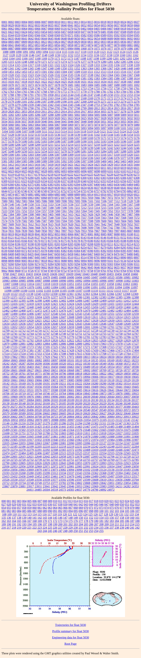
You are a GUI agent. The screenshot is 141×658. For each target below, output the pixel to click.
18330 (86, 363)
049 (117, 504)
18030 (111, 357)
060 (34, 507)
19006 (94, 376)
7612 (31, 224)
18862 (14, 376)
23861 (135, 483)
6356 (123, 181)
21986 (119, 439)
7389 (18, 214)
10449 (102, 274)
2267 (77, 101)
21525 (38, 430)
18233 (135, 360)
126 (95, 514)
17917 (38, 357)
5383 (11, 161)
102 (111, 511)
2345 (70, 105)
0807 (18, 41)
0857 (64, 45)
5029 (110, 118)
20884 (111, 416)
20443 (135, 406)
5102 (130, 128)
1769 (51, 91)
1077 (110, 48)
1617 (18, 81)
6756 (90, 191)
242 (137, 527)
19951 (6, 396)
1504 (64, 71)
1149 (51, 55)
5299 (4, 154)
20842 (94, 416)
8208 (90, 244)
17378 (22, 350)
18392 (22, 367)
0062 (11, 28)
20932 (14, 420)
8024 (18, 234)
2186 (37, 101)
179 (91, 521)
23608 (94, 479)
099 (96, 511)
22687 (86, 456)
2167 (77, 98)
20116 (86, 400)
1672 (24, 85)
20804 (70, 416)
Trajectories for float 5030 (70, 624)
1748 (51, 88)
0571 (70, 35)
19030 (127, 376)
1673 (31, 85)
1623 (51, 81)
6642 (130, 187)
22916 (119, 463)
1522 (24, 75)
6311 (17, 181)
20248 (127, 403)
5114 (64, 131)
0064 (24, 28)
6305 (117, 177)
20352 (86, 406)
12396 (30, 300)
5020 (57, 118)
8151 (117, 237)
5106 (18, 131)
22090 (70, 443)
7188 (51, 207)
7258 (51, 211)
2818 (137, 108)
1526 (51, 75)
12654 (30, 327)
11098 (8, 290)
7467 (123, 214)
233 (91, 527)
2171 (103, 98)
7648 (117, 224)
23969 (94, 486)
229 (70, 527)
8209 (97, 244)
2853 (24, 111)
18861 (6, 376)
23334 (62, 473)
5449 (31, 168)
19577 (46, 390)
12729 (102, 330)
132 (126, 514)
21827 (119, 433)
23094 (70, 469)
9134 (123, 260)
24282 (127, 486)
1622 (44, 81)
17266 (70, 347)
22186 (22, 446)
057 (19, 507)
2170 (97, 98)
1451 (11, 71)
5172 (110, 138)
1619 (31, 81)
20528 (62, 410)
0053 (90, 25)
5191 (90, 141)
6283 (51, 177)
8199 (37, 244)
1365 (97, 68)
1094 (45, 51)
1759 (123, 88)
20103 (54, 400)
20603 (54, 413)
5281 (84, 151)
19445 (135, 386)
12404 (70, 300)
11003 (135, 280)
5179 (18, 141)
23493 (102, 476)
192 (19, 524)
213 (127, 524)
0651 (84, 38)
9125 (117, 260)
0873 (84, 45)
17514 (6, 353)
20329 (54, 406)
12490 (14, 313)
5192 (97, 141)
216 (3, 527)
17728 (119, 353)
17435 (86, 350)
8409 (18, 254)
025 (132, 501)
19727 (30, 393)
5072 (84, 124)
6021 (137, 168)
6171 (24, 174)
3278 (123, 111)
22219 (70, 446)
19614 (86, 390)
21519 (30, 430)
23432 (14, 476)
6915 (97, 194)
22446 (119, 449)
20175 (54, 403)
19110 (102, 380)
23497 (111, 476)
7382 (4, 214)
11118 (133, 290)
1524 (37, 75)
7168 (137, 204)
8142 (77, 237)
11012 (22, 284)
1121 (103, 51)
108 (4, 514)
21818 (102, 433)
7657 (137, 224)
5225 (137, 144)
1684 (90, 85)
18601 (14, 370)
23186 (135, 469)
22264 (135, 446)
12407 (86, 300)
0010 (57, 22)
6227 (103, 174)
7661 (11, 227)
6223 (77, 174)
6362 (24, 184)
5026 (90, 118)
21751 (22, 433)
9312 (4, 267)
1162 (135, 55)
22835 (54, 463)
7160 (97, 204)
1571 (18, 78)
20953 (22, 420)
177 (81, 521)
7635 (90, 224)
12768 (6, 337)
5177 (4, 141)
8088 (117, 234)
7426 (90, 214)
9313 (11, 267)
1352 (77, 68)
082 (9, 511)
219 (19, 527)
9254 (130, 260)
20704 (46, 416)
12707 (127, 327)
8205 (70, 244)
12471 (30, 310)
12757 (111, 333)
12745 (38, 333)
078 (127, 507)
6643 (137, 187)
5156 (4, 138)
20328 (46, 406)
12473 (46, 310)
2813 (103, 108)
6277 (11, 177)
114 (34, 514)
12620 (30, 320)
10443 (86, 274)
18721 (111, 370)
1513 (103, 71)
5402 (117, 161)
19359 (46, 386)
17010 (94, 343)
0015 (90, 22)
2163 (51, 98)
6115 (136, 171)
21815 (94, 433)
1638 (123, 81)
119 (59, 514)
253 (91, 531)
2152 (123, 95)
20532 (70, 410)
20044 (111, 396)
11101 (31, 290)
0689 (110, 38)
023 (122, 501)
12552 (119, 313)
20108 (62, 400)
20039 (86, 396)
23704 (135, 479)
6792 (103, 191)
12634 (6, 323)
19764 (62, 393)
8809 (103, 257)
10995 (95, 280)
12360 (62, 294)
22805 (22, 463)
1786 (137, 91)
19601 (70, 390)
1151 (64, 55)
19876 (119, 393)
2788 (18, 108)
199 (55, 524)
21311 (102, 423)
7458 (117, 214)
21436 (54, 426)
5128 (11, 134)
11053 (78, 284)
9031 (57, 260)
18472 (78, 367)
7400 (37, 214)
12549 (94, 313)
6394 (77, 184)
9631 (57, 267)
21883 (102, 436)
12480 (94, 310)
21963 (78, 439)
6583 (37, 187)
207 (96, 524)
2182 (31, 101)
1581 (84, 78)
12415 (6, 304)
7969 (103, 231)
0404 (90, 28)
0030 (18, 25)
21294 (78, 423)
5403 (123, 161)
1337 (123, 65)
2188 (51, 101)
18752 (6, 373)
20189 (70, 403)
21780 (46, 433)
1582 (90, 78)
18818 (78, 373)
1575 (44, 78)
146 (60, 517)
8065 (64, 234)
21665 (102, 430)
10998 (119, 280)
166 (24, 521)
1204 (136, 58)
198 (50, 524)
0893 (31, 48)
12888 (70, 343)
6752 (64, 191)
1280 (103, 61)
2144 (70, 95)
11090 (86, 287)
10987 (38, 280)
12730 (111, 330)
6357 (130, 181)
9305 (123, 264)
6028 (44, 171)
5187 (64, 141)
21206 (14, 423)
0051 (77, 25)
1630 (77, 81)
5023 (70, 118)
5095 (97, 128)
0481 (103, 32)
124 (85, 514)
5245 (130, 148)
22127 (102, 443)
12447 (22, 307)
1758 (117, 88)
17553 (38, 353)
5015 (24, 118)
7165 (117, 204)
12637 (30, 323)
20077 (22, 400)
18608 (22, 370)
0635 (11, 38)
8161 (130, 237)
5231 (37, 148)
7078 (130, 197)
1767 (37, 91)
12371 (14, 297)
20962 (30, 420)
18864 (22, 376)
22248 (111, 446)
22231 (78, 446)
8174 (57, 240)
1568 (137, 75)
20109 (70, 400)
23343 (78, 473)
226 (55, 527)
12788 (6, 340)
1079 (123, 48)
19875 (111, 393)
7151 (37, 204)
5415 (31, 164)
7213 (90, 207)
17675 (94, 353)
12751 (78, 333)
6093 (64, 171)
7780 (117, 227)
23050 (135, 466)
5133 (37, 134)
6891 (84, 194)
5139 (77, 134)
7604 (123, 221)
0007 (44, 22)
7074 (117, 197)
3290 (64, 114)
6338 (70, 181)
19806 (70, 393)
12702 (119, 327)
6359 (4, 184)
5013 (11, 118)
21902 (6, 439)
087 (34, 511)
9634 (70, 267)
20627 (102, 413)
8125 (24, 237)
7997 (117, 231)
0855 (51, 45)
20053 (119, 396)
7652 (130, 224)
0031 (24, 25)
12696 (94, 327)
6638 (103, 187)
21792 (54, 433)
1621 (37, 81)
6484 (130, 184)
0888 (18, 48)
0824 (57, 41)
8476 (117, 254)
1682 (77, 85)
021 (111, 501)
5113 (57, 131)
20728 (62, 416)
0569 (57, 35)
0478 (90, 32)
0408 (117, 28)
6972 (57, 197)
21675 (127, 430)
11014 (30, 284)
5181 (31, 141)
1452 (18, 71)
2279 (18, 105)
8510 (70, 257)
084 (19, 511)
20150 (30, 403)
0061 (4, 28)
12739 (6, 333)
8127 (37, 237)
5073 (90, 124)
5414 (24, 164)
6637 (97, 187)
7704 (103, 227)
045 (96, 504)
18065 (14, 360)
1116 (71, 51)
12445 (6, 307)
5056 (130, 121)
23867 (6, 486)
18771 (38, 373)
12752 (86, 333)
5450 (37, 168)
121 (70, 514)
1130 (25, 55)
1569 (4, 78)
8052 (51, 234)
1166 (25, 58)
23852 (119, 483)
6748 (37, 191)
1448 (130, 68)
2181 (24, 101)
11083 (46, 287)
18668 (70, 370)
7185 (31, 207)
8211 (110, 244)
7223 (4, 211)
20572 (127, 410)
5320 (130, 154)
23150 (119, 469)
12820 (54, 340)
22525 (78, 453)
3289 (57, 114)
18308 (54, 363)
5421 (70, 164)
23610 (102, 479)
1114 (58, 51)
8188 (123, 240)
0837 (130, 41)
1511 (90, 71)
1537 (84, 75)
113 (29, 514)
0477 (84, 32)
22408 (86, 449)
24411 (30, 489)
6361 (18, 184)
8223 (24, 247)
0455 (51, 32)
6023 (11, 171)
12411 (118, 300)
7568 (123, 217)
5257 (57, 151)
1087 (137, 48)
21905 (14, 439)
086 (29, 511)
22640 (38, 456)
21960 (70, 439)
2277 (4, 105)
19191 (46, 383)
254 (96, 531)
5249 (18, 151)
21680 (135, 430)
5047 (77, 121)
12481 (102, 310)
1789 (18, 95)
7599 (97, 221)
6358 (137, 181)
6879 (24, 194)
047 (106, 504)
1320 (44, 65)
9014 (31, 260)
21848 (38, 436)
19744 (38, 393)
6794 (117, 191)
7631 (84, 224)
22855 (78, 463)
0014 (84, 22)
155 (106, 517)
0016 (97, 22)
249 (70, 531)
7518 (11, 217)
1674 (37, 85)
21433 (46, 426)
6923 (11, 197)
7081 (11, 201)
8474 (110, 254)
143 (45, 517)
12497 (38, 313)
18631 (38, 370)
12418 (30, 304)
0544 (11, 35)
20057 (127, 396)
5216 (84, 144)
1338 (130, 65)
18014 (94, 357)
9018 (44, 260)
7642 (103, 224)
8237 (44, 247)
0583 (90, 35)
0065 (31, 28)
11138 (29, 294)
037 (55, 504)
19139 (135, 380)
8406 (4, 254)
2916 (77, 111)
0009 (51, 22)
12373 (30, 297)
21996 (127, 439)
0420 (137, 28)
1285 (123, 61)
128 (106, 514)
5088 (51, 128)
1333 (97, 65)
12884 (46, 343)
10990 (62, 280)
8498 (51, 257)
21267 (38, 423)
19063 (22, 380)
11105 (63, 290)
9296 (84, 264)
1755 (97, 88)
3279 (130, 111)
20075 (14, 400)
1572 (24, 78)
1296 (130, 61)
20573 (135, 410)
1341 (11, 68)
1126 (135, 51)
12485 (135, 310)
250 (75, 531)
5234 (57, 148)
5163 (51, 138)
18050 (127, 357)
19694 (135, 390)
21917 (30, 439)
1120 (96, 51)
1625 (64, 81)
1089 (12, 51)
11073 (14, 287)
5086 (37, 128)
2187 (44, 101)
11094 (118, 287)
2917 (84, 111)
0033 (37, 25)
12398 (38, 300)
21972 (86, 439)
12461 (135, 307)
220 (24, 527)
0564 (24, 35)
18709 (102, 370)
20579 (6, 413)
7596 (77, 221)
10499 (102, 277)
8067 (77, 234)
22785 (135, 459)
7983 (110, 231)
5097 (103, 128)
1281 (110, 61)
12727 (86, 330)
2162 (44, 98)
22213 (54, 446)
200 (60, 524)
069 (81, 507)
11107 (78, 290)
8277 (97, 247)
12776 (54, 337)
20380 (127, 406)
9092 (77, 260)
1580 (77, 78)
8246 (57, 247)
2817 (130, 108)
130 (116, 514)
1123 (116, 51)
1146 (31, 55)
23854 (127, 483)
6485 (137, 184)
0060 (137, 25)
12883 (38, 343)
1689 (123, 85)
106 (132, 511)
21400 (22, 426)
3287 (44, 114)
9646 (97, 267)
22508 (54, 453)
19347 (30, 386)
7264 (84, 211)
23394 (119, 473)
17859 (6, 357)
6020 (130, 168)
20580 (14, 413)
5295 (130, 151)
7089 (57, 201)
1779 (90, 91)
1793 (37, 95)
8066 (71, 234)
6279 (24, 177)
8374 (31, 250)
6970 (51, 197)
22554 (102, 453)
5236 (70, 148)
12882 (30, 343)
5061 (18, 124)
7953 (84, 231)
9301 (97, 264)
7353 (117, 211)
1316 (24, 65)
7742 (110, 227)
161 (137, 517)
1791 (31, 95)
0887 (11, 48)
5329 (51, 158)
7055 (84, 197)
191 (14, 524)
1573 (31, 78)
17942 (54, 357)
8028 (24, 234)
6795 (123, 191)
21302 (94, 423)
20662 (14, 416)
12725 (78, 330)
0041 (70, 25)
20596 (38, 413)
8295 (123, 247)
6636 (90, 187)
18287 (22, 363)
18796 (62, 373)
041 (75, 504)
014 (75, 501)
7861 (57, 231)
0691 (123, 38)
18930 (62, 376)
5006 (103, 114)
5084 (24, 128)
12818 (38, 340)
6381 (37, 184)
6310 (11, 181)
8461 (77, 254)
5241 (103, 148)
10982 (135, 277)
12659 (70, 327)
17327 (119, 347)
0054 (97, 25)
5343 (97, 158)
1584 (103, 78)
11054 (86, 284)
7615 (51, 224)
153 (96, 517)
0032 (31, 25)
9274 (37, 264)
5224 (130, 144)
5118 (83, 131)
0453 (37, 32)
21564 (70, 430)
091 (55, 511)
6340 (84, 181)
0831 (90, 41)
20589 (22, 413)
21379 (6, 426)
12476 (62, 310)
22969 (38, 466)
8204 (64, 244)
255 (101, 531)
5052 (110, 121)
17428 (70, 350)
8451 (64, 254)
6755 (84, 191)
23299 (46, 473)
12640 (54, 323)
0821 (37, 41)
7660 (4, 227)
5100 (117, 128)
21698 (6, 433)
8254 (84, 247)
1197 (90, 58)
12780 (78, 337)
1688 (117, 85)
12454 (78, 307)
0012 (70, 22)
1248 (24, 61)
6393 (70, 184)
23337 (70, 473)
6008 (90, 168)
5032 (130, 118)
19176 (30, 383)
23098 (78, 469)
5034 (4, 121)
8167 (31, 240)
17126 (127, 343)
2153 (130, 95)
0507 (117, 32)
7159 (90, 204)
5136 (57, 134)
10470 (30, 277)
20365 (111, 406)
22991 (86, 466)
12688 (78, 327)
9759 (97, 270)
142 (39, 517)
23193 (6, 473)
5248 (11, 151)
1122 (109, 51)
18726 (119, 370)
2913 (57, 111)
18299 (38, 363)
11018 (46, 284)
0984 (70, 48)
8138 (64, 237)
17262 (62, 347)
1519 (4, 75)
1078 (117, 48)
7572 (137, 217)
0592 (117, 35)
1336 (117, 65)
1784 (123, 91)
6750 (51, 191)
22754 (78, 459)
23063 (22, 469)
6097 (90, 171)
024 (127, 501)
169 (39, 521)
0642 (31, 38)
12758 (119, 333)
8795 (97, 257)
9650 (103, 267)
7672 (51, 227)
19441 (119, 386)
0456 (57, 32)
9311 (136, 264)
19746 (46, 393)
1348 (51, 68)
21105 (103, 420)
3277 (117, 111)
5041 (51, 121)
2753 (97, 105)
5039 (37, 121)
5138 (70, 134)
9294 (77, 264)
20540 (86, 410)
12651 (6, 327)
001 (9, 501)
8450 (57, 254)
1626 (70, 81)
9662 (4, 270)
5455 (64, 168)
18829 (119, 373)
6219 (57, 174)
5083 (18, 128)
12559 (135, 313)
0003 (18, 22)
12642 (70, 323)
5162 (44, 138)
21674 (119, 430)
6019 (123, 168)
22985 (78, 466)
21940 (54, 439)
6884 (51, 194)
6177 (31, 174)
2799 (84, 108)
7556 (77, 217)
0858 (70, 45)
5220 (103, 144)
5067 (57, 124)
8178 (77, 240)
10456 (118, 274)
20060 (6, 400)
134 (137, 514)
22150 (111, 443)
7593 (57, 221)
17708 (102, 353)
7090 (64, 201)
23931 (38, 486)
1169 (44, 58)
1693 (4, 88)
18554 (111, 367)
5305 (44, 154)
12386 (127, 297)
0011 (64, 22)
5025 (84, 118)
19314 (127, 383)
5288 (123, 151)
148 (70, 517)
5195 (117, 141)
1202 (122, 58)
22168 (135, 443)
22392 (78, 449)
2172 (110, 98)
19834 (78, 393)
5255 (51, 151)
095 (75, 511)
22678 (78, 456)
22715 (119, 456)
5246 (137, 148)
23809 (94, 483)
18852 (135, 373)
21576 (78, 430)
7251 (18, 211)
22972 (54, 466)
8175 (64, 240)
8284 (117, 247)
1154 (83, 55)
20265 (135, 403)
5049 (90, 121)
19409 (94, 386)
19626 (102, 390)
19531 (30, 390)
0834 (110, 41)
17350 (14, 350)
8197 (24, 244)
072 (96, 507)
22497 (46, 453)
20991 (62, 420)
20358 (102, 406)
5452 (51, 168)
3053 (90, 111)
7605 (130, 221)
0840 (4, 45)
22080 (54, 443)
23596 (70, 479)
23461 (54, 476)
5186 (57, 141)
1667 (130, 81)
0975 (64, 48)
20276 (22, 406)
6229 (117, 174)
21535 (54, 430)
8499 (57, 257)
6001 (70, 168)
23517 (135, 476)
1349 (57, 68)
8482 (4, 257)
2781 (110, 105)
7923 (70, 231)
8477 (123, 254)
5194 (110, 141)
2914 (64, 111)
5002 (77, 114)
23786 (70, 483)
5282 (90, 151)
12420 (46, 304)
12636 (22, 323)
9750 (57, 270)
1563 (103, 75)
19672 (127, 390)
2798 (77, 108)
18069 (22, 360)
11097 (134, 287)
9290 (57, 264)
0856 (57, 45)
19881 (127, 393)
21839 (14, 436)
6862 (130, 191)
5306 (51, 154)
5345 (103, 158)
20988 (54, 420)
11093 (110, 287)
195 (34, 524)
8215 (137, 244)
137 (14, 517)
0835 (117, 41)
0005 (31, 22)
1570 (11, 78)
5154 (130, 134)
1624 (57, 81)
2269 (90, 101)
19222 (78, 383)
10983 (6, 280)
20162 (38, 403)
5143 (103, 134)
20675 (22, 416)
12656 (46, 327)
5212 (57, 144)
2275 (130, 101)
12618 (14, 320)
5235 (64, 148)
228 (65, 527)
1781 (103, 91)
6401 (103, 184)
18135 (94, 360)
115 (39, 514)
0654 (97, 38)
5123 (116, 131)
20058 (135, 396)
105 (127, 511)
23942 (54, 486)
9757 (84, 270)
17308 (102, 347)
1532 (57, 75)
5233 (51, 148)
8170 (37, 240)
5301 (18, 154)
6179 (37, 174)
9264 (18, 264)
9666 (11, 270)
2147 (90, 95)
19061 (14, 380)
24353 (135, 486)
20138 (6, 403)
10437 (61, 274)
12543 (78, 313)
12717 (46, 330)
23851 (111, 483)
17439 (94, 350)
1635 (110, 81)
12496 (30, 313)
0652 (90, 38)
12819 (46, 340)
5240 (97, 148)
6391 (57, 184)
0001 (4, 22)
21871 (70, 436)
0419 (130, 28)
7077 (123, 197)
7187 (44, 207)
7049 (77, 197)
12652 (14, 327)
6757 (97, 191)
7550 (57, 217)
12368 (126, 294)
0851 (24, 45)
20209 (78, 403)
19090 (78, 380)
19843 (86, 393)
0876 (103, 45)
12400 (46, 300)
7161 (103, 204)
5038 (31, 121)
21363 (127, 423)
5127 (4, 134)
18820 (86, 373)
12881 (22, 343)
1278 (90, 61)
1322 (57, 65)
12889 (78, 343)
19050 (6, 380)
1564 (110, 75)
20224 (94, 403)
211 (117, 524)
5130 (18, 134)
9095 (90, 260)
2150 (110, 95)
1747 (44, 88)
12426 (78, 304)
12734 (127, 330)
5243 (117, 148)
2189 (57, 101)
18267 (14, 363)
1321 (51, 65)
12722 (54, 330)
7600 (103, 221)
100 (101, 511)
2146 (84, 95)
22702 (102, 456)
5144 (110, 134)
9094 (84, 260)
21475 (94, 426)
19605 (78, 390)
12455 (86, 307)
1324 (70, 65)
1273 (57, 61)
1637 (117, 81)
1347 (44, 68)
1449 (137, 68)
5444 (137, 164)
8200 (44, 244)
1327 (84, 65)
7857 (51, 231)
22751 (70, 459)
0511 (4, 35)
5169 (90, 138)
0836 (123, 41)
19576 (38, 390)
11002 (127, 280)
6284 (57, 177)
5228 (18, 148)
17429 (78, 350)
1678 (57, 85)
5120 (96, 131)
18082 (38, 360)
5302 (24, 154)
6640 (117, 187)
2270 (97, 101)
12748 (54, 333)
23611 (110, 479)
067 (70, 507)
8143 (84, 237)
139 (24, 517)
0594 (130, 35)
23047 (119, 466)
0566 (37, 35)
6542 (31, 187)
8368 (11, 250)
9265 (24, 264)
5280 (77, 151)
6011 (103, 168)
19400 (78, 386)
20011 (78, 396)
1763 (11, 91)
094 (70, 511)
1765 (24, 91)
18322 (78, 363)
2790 (31, 108)
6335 (51, 181)
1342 (18, 68)
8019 (11, 234)
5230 (31, 148)
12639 (46, 323)
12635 (14, 323)
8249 (64, 247)
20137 (135, 400)
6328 (31, 181)
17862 (14, 357)
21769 (38, 433)
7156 (70, 204)
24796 (94, 489)
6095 (77, 171)
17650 (86, 353)
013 (70, 501)
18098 (62, 360)
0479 (97, 32)
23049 (127, 466)
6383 (51, 184)
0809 (24, 41)
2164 (57, 98)
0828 (70, 41)
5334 (84, 158)
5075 (103, 124)
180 (96, 521)
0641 (24, 38)
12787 (135, 337)
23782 (62, 483)
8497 (44, 257)
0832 (97, 41)
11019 (54, 284)
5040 (44, 121)
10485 (54, 277)
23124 (102, 469)
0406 (103, 28)
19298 (111, 383)
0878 (117, 45)
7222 (137, 207)
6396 (84, 184)
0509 (130, 32)
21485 (111, 426)
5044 (57, 121)
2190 (64, 101)
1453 (24, 71)
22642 (46, 456)
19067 (46, 380)
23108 (94, 469)
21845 (30, 436)
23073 (54, 469)
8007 (130, 231)
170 (45, 521)
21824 (111, 433)
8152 (123, 237)
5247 (4, 151)
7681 (64, 227)
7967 (97, 231)
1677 (51, 85)
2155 (4, 98)
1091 (25, 51)
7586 (37, 221)
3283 (18, 114)
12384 (111, 297)
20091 (38, 400)
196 (39, 524)
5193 (103, 141)
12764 (127, 333)
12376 (46, 297)
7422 (77, 214)
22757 (94, 459)
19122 (118, 380)
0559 (18, 35)
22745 (62, 459)
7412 (64, 214)
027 (3, 504)
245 (50, 531)
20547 (94, 410)
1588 (130, 78)
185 (122, 521)
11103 (47, 290)
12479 (86, 310)
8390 (90, 250)
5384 (18, 161)
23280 (30, 473)
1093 (38, 51)
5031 (123, 118)
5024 (77, 118)
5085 (31, 128)
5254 (44, 151)
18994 (86, 376)
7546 (37, 217)
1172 (63, 58)
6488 (11, 187)
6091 (51, 171)
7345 (97, 211)
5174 (123, 138)
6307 (130, 177)
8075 (84, 234)
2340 (37, 105)
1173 (70, 58)
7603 (117, 221)
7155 (64, 204)
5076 (110, 124)
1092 (32, 51)
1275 (70, 61)
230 (75, 527)
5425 (97, 164)
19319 (135, 383)
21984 (111, 439)
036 (50, 504)
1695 (18, 88)
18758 (14, 373)
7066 (97, 197)
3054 (97, 111)
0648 (64, 38)
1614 (137, 78)
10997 (111, 280)
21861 (54, 436)
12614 (119, 317)
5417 (44, 164)
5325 (24, 158)
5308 (64, 154)
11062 (118, 284)
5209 (37, 144)
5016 (31, 118)
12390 (6, 300)
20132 (102, 400)
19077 (62, 380)
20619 (78, 413)
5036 (18, 121)
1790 (24, 95)
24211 (118, 486)
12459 (119, 307)
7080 (5, 201)
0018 (103, 22)
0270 (70, 28)
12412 (127, 300)
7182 (11, 207)
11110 (94, 290)
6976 (70, 197)
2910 (37, 111)
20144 (14, 403)
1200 (109, 58)
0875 (97, 45)
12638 (38, 323)
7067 (103, 197)
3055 (103, 111)
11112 (109, 290)
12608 (70, 317)
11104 (55, 290)
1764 (18, 91)
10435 (45, 274)
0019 (110, 22)
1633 (97, 81)
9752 (64, 270)
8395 (123, 250)
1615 (4, 81)
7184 (24, 207)
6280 (31, 177)
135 (3, 517)
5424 (90, 164)
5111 (44, 131)
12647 (111, 323)
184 (117, 521)
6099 (104, 171)
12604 (38, 317)
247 (60, 531)
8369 (18, 250)
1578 (64, 78)
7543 (31, 217)
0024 (123, 22)
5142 (97, 134)
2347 (84, 105)
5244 (123, 148)
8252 (70, 247)
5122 (110, 131)
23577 (54, 479)
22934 (135, 463)
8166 (24, 240)
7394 (24, 214)
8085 (104, 234)
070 (86, 507)
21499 (6, 430)
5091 (70, 128)
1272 (51, 61)
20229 (102, 403)
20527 (54, 410)
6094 (71, 171)
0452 (31, 32)
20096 (46, 400)
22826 (38, 463)
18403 (30, 367)
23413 (135, 473)
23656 (119, 479)
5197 (130, 141)
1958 (51, 95)
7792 (130, 227)
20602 (46, 413)
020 (106, 501)
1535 (70, 75)
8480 (130, 254)
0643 (37, 38)
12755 (102, 333)
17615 (78, 353)
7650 (123, 224)
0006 (37, 22)
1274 (64, 61)
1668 (137, 81)
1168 (38, 58)
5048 (84, 121)
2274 (123, 101)
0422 (11, 32)
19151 (14, 383)
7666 (31, 227)
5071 (77, 124)
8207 (84, 244)
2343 (57, 105)
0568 (51, 35)
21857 (46, 436)
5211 (50, 144)
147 (65, 517)
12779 (70, 337)
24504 (46, 489)
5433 (117, 164)
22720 (127, 456)
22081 (62, 443)
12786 (127, 337)
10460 (134, 274)
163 (9, 521)
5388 (37, 161)
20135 (118, 400)
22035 (6, 443)
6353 (103, 181)
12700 (102, 327)
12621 (38, 320)
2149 (103, 95)
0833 (103, 41)
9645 (90, 267)
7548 (51, 217)
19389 (70, 386)
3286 (37, 114)
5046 (70, 121)
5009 (123, 114)
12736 (135, 330)
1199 (103, 58)
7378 (130, 211)
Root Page (70, 643)
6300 (84, 177)
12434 (127, 304)
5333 (77, 158)
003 (19, 501)
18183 (118, 360)
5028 (103, 118)
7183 (18, 207)
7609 (11, 224)
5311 (83, 154)
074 (106, 507)
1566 (123, 75)
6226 (97, 174)
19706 (6, 393)
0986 (77, 48)
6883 (44, 194)
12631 (119, 320)
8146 (103, 237)
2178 (4, 101)
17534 (22, 353)
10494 (78, 277)
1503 (57, 71)
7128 (130, 201)
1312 (137, 61)
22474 (6, 453)
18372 (127, 363)
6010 (97, 168)
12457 (102, 307)
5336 (90, 158)
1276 (77, 61)
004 (24, 501)
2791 (37, 108)
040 (70, 504)
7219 (117, 207)
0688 (103, 38)
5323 (11, 158)
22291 (38, 449)
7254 (37, 211)
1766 (31, 91)
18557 (119, 367)
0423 (18, 32)
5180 (24, 141)
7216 (110, 207)
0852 (31, 45)
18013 (86, 357)
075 (111, 507)
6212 (44, 174)
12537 (46, 313)
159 (127, 517)
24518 (54, 489)
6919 (123, 194)
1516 (123, 71)
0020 (117, 22)
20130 (94, 400)
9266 (31, 264)
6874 (11, 194)
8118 (4, 237)
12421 (54, 304)
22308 (54, 449)
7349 (103, 211)
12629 (102, 320)
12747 (46, 333)
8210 (103, 244)
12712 (22, 330)
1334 (103, 65)
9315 (18, 267)
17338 (135, 347)
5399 (97, 161)
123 (80, 514)
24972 (111, 489)
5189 (77, 141)
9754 (70, 270)
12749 (62, 333)
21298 (86, 423)
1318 (37, 65)
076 (117, 507)
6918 (117, 194)
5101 (123, 128)
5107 (25, 131)
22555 (111, 453)
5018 (44, 118)
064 (55, 507)
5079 (130, 124)
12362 (78, 294)
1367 (110, 68)
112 (24, 514)
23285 (38, 473)
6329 (37, 181)
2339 (31, 105)
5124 (123, 131)
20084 (30, 400)
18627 (30, 370)
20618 (70, 413)
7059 (90, 197)
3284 (24, 114)
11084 (54, 287)
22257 (127, 446)
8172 (44, 240)
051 (127, 504)
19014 (102, 376)
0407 (110, 28)
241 (132, 527)
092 (60, 511)
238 (117, 527)
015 (81, 501)
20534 (78, 410)
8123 (18, 237)
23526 (6, 479)
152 (91, 517)
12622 (46, 320)
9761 (103, 270)
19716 (14, 393)
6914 (90, 194)
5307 (57, 154)
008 (45, 501)
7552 (64, 217)
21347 (118, 423)
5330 (57, 158)
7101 (90, 201)
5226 (4, 148)
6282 (44, 177)
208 (101, 524)
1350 (64, 68)
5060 (11, 124)
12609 (78, 317)
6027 (38, 171)
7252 (24, 211)
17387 (38, 350)
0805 (11, 41)
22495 (30, 453)
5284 (103, 151)
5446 (11, 168)
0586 (97, 35)
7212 (84, 207)
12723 (62, 330)
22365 (62, 449)
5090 (64, 128)
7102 (97, 201)
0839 (137, 41)
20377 (119, 406)
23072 (46, 469)
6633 (77, 187)
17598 (62, 353)
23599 (86, 479)
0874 (90, 45)
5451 (44, 168)
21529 (46, 430)
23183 (127, 469)
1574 (37, 78)
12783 (102, 337)
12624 (62, 320)
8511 (77, 257)
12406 (78, 300)
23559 (46, 479)
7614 (44, 224)
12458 (111, 307)
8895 (130, 257)
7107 (110, 201)
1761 (137, 88)
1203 (129, 58)
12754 (94, 333)
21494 (135, 426)
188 (137, 521)
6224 (83, 174)
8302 (130, 247)
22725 (14, 459)
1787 (4, 95)
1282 (117, 61)
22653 (54, 456)
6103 (123, 171)
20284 (30, 406)
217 (9, 527)
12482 (111, 310)
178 (86, 521)
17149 (6, 347)
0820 (31, 41)
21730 (14, 433)
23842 (102, 483)
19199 (54, 383)
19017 (111, 376)
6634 (84, 187)
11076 (30, 287)
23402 (127, 473)
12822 (70, 340)
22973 (62, 466)
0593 (123, 35)
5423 (84, 164)
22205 (38, 446)
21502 (22, 430)
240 (127, 527)
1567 (130, 75)
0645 (51, 38)
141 (34, 517)
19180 (38, 383)
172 (55, 521)
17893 (22, 357)
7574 (4, 221)
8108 (130, 234)
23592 (62, 479)
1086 (130, 48)
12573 (6, 317)
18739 (135, 370)
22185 (14, 446)
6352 (97, 181)
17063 (102, 343)
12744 (30, 333)
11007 (6, 284)
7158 (84, 204)
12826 (102, 340)
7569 (130, 217)
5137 (64, 134)
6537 (24, 187)
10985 (22, 280)
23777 (54, 483)
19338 (14, 386)
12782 (94, 337)
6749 (44, 191)
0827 (64, 41)
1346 (37, 68)
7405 (51, 214)
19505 (14, 390)
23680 (127, 479)
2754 (103, 105)
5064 (37, 124)
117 (50, 514)
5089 (57, 128)
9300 (90, 264)
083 (14, 511)
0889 (24, 48)
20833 (86, 416)
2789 (24, 108)
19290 (102, 383)
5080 (137, 124)
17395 (46, 350)
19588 (54, 390)
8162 (137, 237)
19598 (62, 390)
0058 (123, 25)
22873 (94, 463)
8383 (70, 250)
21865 (62, 436)
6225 (90, 174)
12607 (62, 317)
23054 (6, 469)
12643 (78, 323)
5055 (123, 121)
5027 (97, 118)
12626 (78, 320)
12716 (38, 330)
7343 (90, 211)
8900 (18, 260)
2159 (31, 98)
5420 (64, 164)
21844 (22, 436)
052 (132, 504)
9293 (70, 264)
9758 (90, 270)
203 (75, 524)
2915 (70, 111)
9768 (6, 274)
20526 (46, 410)
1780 (97, 91)
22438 (102, 449)
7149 (24, 204)
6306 (123, 177)
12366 (110, 294)
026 (137, 501)
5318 (117, 154)
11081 (38, 287)
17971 (62, 357)
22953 (14, 466)
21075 (95, 420)
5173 (117, 138)
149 (75, 517)
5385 (24, 161)
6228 (110, 174)
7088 (51, 201)
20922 (135, 416)
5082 (11, 128)
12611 (94, 317)
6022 (5, 171)
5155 (137, 134)
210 (111, 524)
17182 (38, 347)
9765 (130, 270)
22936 (6, 466)
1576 (51, 78)
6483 (123, 184)
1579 (70, 78)
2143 (64, 95)
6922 (4, 197)
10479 (46, 277)
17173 (30, 347)
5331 (64, 158)
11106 (71, 290)
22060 (30, 443)
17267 (78, 347)
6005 (84, 168)
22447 (127, 449)
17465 (102, 350)
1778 (84, 91)
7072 (110, 197)
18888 (38, 376)
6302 (97, 177)
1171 (57, 58)
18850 (127, 373)
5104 (5, 131)
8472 (103, 254)
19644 (119, 390)
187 (132, 521)
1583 (97, 78)
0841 (11, 45)
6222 (70, 174)
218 (14, 527)
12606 (54, 317)
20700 (38, 416)
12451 (54, 307)
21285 (54, 423)
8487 (31, 257)
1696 (24, 88)
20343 (78, 406)
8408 (11, 254)
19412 (102, 386)
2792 (44, 108)
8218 (18, 247)
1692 (137, 85)
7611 (24, 224)
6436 (117, 184)
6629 (51, 187)
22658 (62, 456)
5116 (77, 131)
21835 (135, 433)
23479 (70, 476)
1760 (130, 88)
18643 (46, 370)
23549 (30, 479)
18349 (102, 363)
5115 (70, 131)
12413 (135, 300)
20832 (78, 416)
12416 (14, 304)
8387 (84, 250)
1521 (18, 75)
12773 (30, 337)
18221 (127, 360)
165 (19, 521)
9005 (24, 260)
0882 (137, 45)
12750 (70, 333)
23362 (94, 473)
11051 (70, 284)
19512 (22, 390)
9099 (103, 260)
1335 (110, 65)
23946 (70, 486)
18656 (62, 370)
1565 (117, 75)
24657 (78, 489)
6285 (64, 177)
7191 (70, 207)
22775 (127, 459)
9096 (97, 260)
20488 (14, 410)
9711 (24, 270)
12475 (54, 310)
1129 (18, 55)
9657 (123, 267)
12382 (94, 297)
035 (45, 504)
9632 (64, 267)
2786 (4, 108)
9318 (24, 267)
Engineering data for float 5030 (70, 637)
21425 (38, 426)
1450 (4, 71)
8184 (110, 240)
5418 (51, 164)
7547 (44, 217)
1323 (64, 65)
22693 (94, 456)
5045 (64, 121)
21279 (46, 423)
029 (14, 504)
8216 (4, 247)
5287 (117, 151)
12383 (102, 297)
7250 (11, 211)
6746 (24, 191)
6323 (24, 181)
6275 (136, 174)
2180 (18, 101)
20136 (127, 400)
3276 (110, 111)
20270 (6, 406)
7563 (103, 217)
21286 (62, 423)
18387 (14, 367)
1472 (31, 71)
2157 (18, 98)
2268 (84, 101)
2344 (64, 105)
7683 (70, 227)
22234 (86, 446)
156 (111, 517)
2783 (123, 105)
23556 (38, 479)
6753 (70, 191)
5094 (90, 128)
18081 (30, 360)
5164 (57, 138)
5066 (51, 124)
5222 (117, 144)
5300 (11, 154)
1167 (31, 58)
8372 (24, 250)
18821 (94, 373)
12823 (78, 340)
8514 (84, 257)
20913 (127, 416)
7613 (37, 224)
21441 (62, 426)
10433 (29, 274)
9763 (117, 270)
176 (75, 521)
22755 (86, 459)
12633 (135, 320)
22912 (111, 463)
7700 (97, 227)
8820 (110, 257)
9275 (44, 264)
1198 (96, 58)
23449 (30, 476)
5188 (70, 141)
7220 (123, 207)
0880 (123, 45)
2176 (137, 98)
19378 (62, 386)
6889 (77, 194)
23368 (102, 473)
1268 (31, 61)
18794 (54, 373)
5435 (130, 164)
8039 (31, 234)
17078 (119, 343)
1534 (64, 75)
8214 (130, 244)
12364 (94, 294)
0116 (64, 28)
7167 (130, 204)
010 (55, 501)
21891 (127, 436)
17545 (30, 353)
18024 (102, 357)
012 (65, 501)
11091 (94, 287)
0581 (77, 35)
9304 (117, 264)
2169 (90, 98)
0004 (24, 22)
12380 (78, 297)
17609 (70, 353)
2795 (57, 108)
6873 (4, 194)
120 (65, 514)
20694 (30, 416)
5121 (103, 131)
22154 (119, 443)
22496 (38, 453)
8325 (137, 247)
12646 (102, 323)
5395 (70, 161)
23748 (30, 483)
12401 (54, 300)
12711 (13, 330)
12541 (62, 313)
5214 (70, 144)
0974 (57, 48)
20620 (86, 413)
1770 (57, 91)
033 (34, 504)
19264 (86, 383)
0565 (31, 35)
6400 (97, 184)
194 (29, 524)
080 (137, 507)
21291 (70, 423)
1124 (122, 51)
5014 (18, 118)
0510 (137, 32)
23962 (86, 486)
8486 (24, 257)
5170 (97, 138)
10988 (46, 280)
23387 (111, 473)
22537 (86, 453)
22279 (30, 449)
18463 (70, 367)
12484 (127, 310)
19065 (30, 380)
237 (111, 527)
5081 (4, 128)
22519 (70, 453)
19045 (135, 376)
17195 (46, 347)
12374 (38, 297)
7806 (137, 227)
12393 (14, 300)
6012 (110, 168)
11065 (134, 284)
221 (29, 527)
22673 (70, 456)
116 (44, 514)
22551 (94, 453)
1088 (5, 51)
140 (29, 517)
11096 (126, 287)
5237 (77, 148)
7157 (77, 204)
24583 (70, 489)
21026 (79, 420)
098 (91, 511)
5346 (110, 158)
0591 (110, 35)
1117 (77, 51)
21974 (94, 439)
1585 (110, 78)
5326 (31, 158)
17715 (111, 353)
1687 (110, 85)
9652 (110, 267)
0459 (77, 32)
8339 (4, 250)
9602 (44, 267)
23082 (62, 469)
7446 (110, 214)
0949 (44, 48)
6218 (50, 174)
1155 (90, 55)
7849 (37, 231)
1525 (44, 75)
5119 (90, 131)
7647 (110, 224)
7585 (31, 221)
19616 (94, 390)
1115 (64, 51)
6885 (57, 194)
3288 (51, 114)
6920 (130, 194)
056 (14, 507)
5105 (12, 131)
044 (91, 504)
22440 (111, 449)
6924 (18, 197)
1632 (90, 81)
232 (86, 527)
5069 (70, 124)
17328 (127, 347)
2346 (77, 105)
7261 (64, 211)
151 (86, 517)
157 (117, 517)
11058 (110, 284)
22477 (14, 453)
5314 (90, 154)
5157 (11, 138)
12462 (6, 310)
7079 (137, 197)
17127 (135, 343)
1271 (44, 61)
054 (3, 507)
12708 (135, 327)
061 (39, 507)
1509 (77, 71)
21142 (134, 420)
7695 (77, 227)
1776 (70, 91)
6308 (137, 177)
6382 (44, 184)
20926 (6, 420)
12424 (70, 304)
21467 (86, 426)
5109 (38, 131)
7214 (97, 207)
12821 (62, 340)
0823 (51, 41)
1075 (97, 48)
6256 (130, 174)
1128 (12, 55)
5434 (123, 164)
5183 (44, 141)
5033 (137, 118)
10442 (78, 274)
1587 (123, 78)
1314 (11, 65)
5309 (70, 154)
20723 (54, 416)
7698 (84, 227)
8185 (117, 240)
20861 (102, 416)
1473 (37, 71)
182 (106, 521)
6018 (117, 168)
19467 (6, 390)
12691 (86, 327)
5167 (77, 138)
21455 (70, 426)
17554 (46, 353)
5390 (51, 161)
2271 (103, 101)
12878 (135, 340)
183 (111, 521)
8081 (90, 234)
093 (65, 511)
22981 (70, 466)
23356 (86, 473)
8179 (84, 240)
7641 (97, 224)
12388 (135, 297)
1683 (84, 85)
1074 (90, 48)
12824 (86, 340)
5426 (103, 164)
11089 (78, 287)
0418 (123, 28)
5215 (77, 144)
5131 (24, 134)
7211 (77, 207)
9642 (84, 267)
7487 (130, 214)
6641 (123, 187)
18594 (6, 370)
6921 (137, 194)
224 (45, 527)
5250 (24, 151)
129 (111, 514)
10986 (30, 280)
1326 (77, 65)
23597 (78, 479)
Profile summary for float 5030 (70, 631)
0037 (57, 25)
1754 (90, 88)
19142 (6, 383)
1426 (117, 68)
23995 (111, 486)
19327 (6, 386)
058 (24, 507)
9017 (37, 260)
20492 (22, 410)
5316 (103, 154)
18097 (54, 360)
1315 (18, 65)
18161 (102, 360)
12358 (54, 294)
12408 (94, 300)
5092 (77, 128)
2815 (117, 108)
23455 (46, 476)
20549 (102, 410)
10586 (119, 277)
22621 (30, 456)
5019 (51, 118)
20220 (86, 403)
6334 (44, 181)
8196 (18, 244)
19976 (30, 396)
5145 (117, 134)
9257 (4, 264)
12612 (102, 317)
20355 (94, 406)
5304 (37, 154)
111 (19, 514)
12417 (22, 304)
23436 (22, 476)
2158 (24, 98)
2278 (11, 105)
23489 (94, 476)
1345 (31, 68)
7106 (104, 201)
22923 (127, 463)
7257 (44, 211)
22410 (94, 449)
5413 (18, 164)
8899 (11, 260)
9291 (64, 264)
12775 (46, 337)
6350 (90, 181)
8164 (11, 240)
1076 (103, 48)
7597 (84, 221)
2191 (70, 101)
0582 (84, 35)
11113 (117, 290)
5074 (97, 124)
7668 (37, 227)
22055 (22, 443)
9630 (51, 267)
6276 (4, 177)
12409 (102, 300)
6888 (70, 194)
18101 (70, 360)
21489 (127, 426)
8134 (57, 237)
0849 (18, 45)
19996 (54, 396)
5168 (84, 138)
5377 (123, 158)
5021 (64, 118)
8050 (44, 234)
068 (75, 507)
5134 (44, 134)
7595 (70, 221)
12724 (70, 330)
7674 (57, 227)
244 (45, 531)
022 (117, 501)
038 (60, 504)
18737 (127, 370)
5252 (37, 151)
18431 (46, 367)
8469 (97, 254)
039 (65, 504)
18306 (46, 363)
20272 (14, 406)
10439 (69, 274)
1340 (4, 68)
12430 (102, 304)
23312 (54, 473)
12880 (14, 343)
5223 (123, 144)
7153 (51, 204)
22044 (14, 443)
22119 (94, 443)
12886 (62, 343)
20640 (127, 413)
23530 (14, 479)
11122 (14, 294)
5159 (24, 138)
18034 (119, 357)
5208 (31, 144)
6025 (24, 171)
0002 (11, 22)
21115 (111, 420)
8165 (18, 240)
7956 (90, 231)
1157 (103, 55)
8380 (51, 250)
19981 (38, 396)
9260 (11, 264)
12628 (94, 320)
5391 (57, 161)
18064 (6, 360)
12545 (86, 313)
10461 (6, 277)
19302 (119, 383)
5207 (24, 144)
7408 (57, 214)
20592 (30, 413)
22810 (30, 463)
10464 (22, 277)
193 (24, 524)
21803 (62, 433)
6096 (84, 171)
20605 (62, 413)
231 (81, 527)
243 (39, 531)
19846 (94, 393)
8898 (4, 260)
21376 (135, 423)
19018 (119, 376)
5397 (84, 161)
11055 (94, 284)
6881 (31, 194)
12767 (135, 333)
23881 (22, 486)
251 (81, 531)
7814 (4, 231)
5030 (117, 118)
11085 (62, 287)
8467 (90, 254)
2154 (137, 95)
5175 (130, 138)
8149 (110, 237)
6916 (103, 194)
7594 (64, 221)
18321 (70, 363)
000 (3, 501)
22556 (119, 453)
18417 (38, 367)
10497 (94, 277)
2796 (64, 108)
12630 (111, 320)
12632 (127, 320)
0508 (123, 32)
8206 (77, 244)
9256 (137, 260)
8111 (137, 234)
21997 (135, 439)
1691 (130, 85)
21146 (6, 423)
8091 (123, 234)
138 (19, 517)
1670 (11, 85)
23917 (30, 486)
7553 (70, 217)
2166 (70, 98)
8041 (38, 234)
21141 (126, 420)
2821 (18, 111)
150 (81, 517)
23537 (22, 479)
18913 (46, 376)
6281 (37, 177)
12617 (6, 320)
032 (29, 504)
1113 (52, 51)
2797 (70, 108)
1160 (122, 55)
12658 (62, 327)
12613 (111, 317)
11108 (86, 290)
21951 (62, 439)
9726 (31, 270)
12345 (37, 294)
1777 (77, 91)
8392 (103, 250)
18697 (94, 370)
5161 (37, 138)
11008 (14, 284)
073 (101, 507)
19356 (38, 386)
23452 (38, 476)
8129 (44, 237)
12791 (22, 340)
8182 (97, 240)
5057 (137, 121)
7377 (123, 211)
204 (81, 524)
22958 (30, 466)
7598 (90, 221)
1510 (84, 71)
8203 (57, 244)
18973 (78, 376)
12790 (14, 340)
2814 (110, 108)
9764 (123, 270)
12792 (30, 340)
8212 (117, 244)
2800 (90, 108)
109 (9, 514)
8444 (44, 254)
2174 (123, 98)
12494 (22, 313)
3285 (31, 114)
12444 (135, 304)
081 (3, 511)
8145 (97, 237)
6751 (57, 191)
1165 (18, 58)
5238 (84, 148)
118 (55, 514)
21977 (102, 439)
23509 (119, 476)
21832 (127, 433)
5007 (110, 114)
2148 (97, 95)
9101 (110, 260)
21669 (111, 430)
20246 (119, 403)
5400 (103, 161)
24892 (102, 489)
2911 (44, 111)
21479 (102, 426)
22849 (70, 463)
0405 (97, 28)
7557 (84, 217)
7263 (77, 211)
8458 (70, 254)
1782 (110, 91)
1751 (70, 88)
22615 (22, 456)
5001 (70, 114)
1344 (24, 68)
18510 (94, 367)
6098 (97, 171)
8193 (4, 244)
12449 (38, 307)
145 (55, 517)
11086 (70, 287)
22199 (30, 446)
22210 (46, 446)
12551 (111, 313)
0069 (57, 28)
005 (29, 501)
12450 (46, 307)
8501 (64, 257)
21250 (30, 423)
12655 (38, 327)
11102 (39, 290)
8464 (84, 254)
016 (86, 501)
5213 (64, 144)
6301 (90, 177)
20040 (94, 396)
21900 (135, 436)
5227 (11, 148)
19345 (22, 386)
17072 (111, 343)
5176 (137, 138)
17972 (70, 357)
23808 (86, 483)
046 (101, 504)
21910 (22, 439)
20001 (62, 396)
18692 (86, 370)
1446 (123, 68)
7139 (4, 204)
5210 (44, 144)
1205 (4, 61)
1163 (5, 58)
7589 (51, 221)
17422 (62, 350)
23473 (62, 476)
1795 (44, 95)
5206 (18, 144)
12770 (22, 337)
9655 (117, 267)
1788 (11, 95)
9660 (137, 267)
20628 (111, 413)
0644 (44, 38)
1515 (117, 71)
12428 (86, 304)
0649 (70, 38)
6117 (4, 174)
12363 (86, 294)
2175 (130, 98)
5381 (4, 161)
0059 (130, 25)
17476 (127, 350)
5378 (130, 158)
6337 (64, 181)
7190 (64, 207)
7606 (137, 221)
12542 (70, 313)
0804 (4, 41)
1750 (64, 88)
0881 (130, 45)
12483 (119, 310)
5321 (137, 154)
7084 (31, 201)
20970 (38, 420)
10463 (14, 277)
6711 (11, 191)
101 (106, 511)
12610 (86, 317)
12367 (118, 294)
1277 (84, 61)
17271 (86, 347)
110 (14, 514)
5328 (44, 158)
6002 (77, 168)
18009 (78, 357)
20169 (46, 403)
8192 (137, 240)
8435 (31, 254)
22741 (46, 459)
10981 (127, 277)
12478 (78, 310)
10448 (94, 274)
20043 (102, 396)
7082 (18, 201)
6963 (31, 197)
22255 (119, 446)
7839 (24, 231)
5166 (70, 138)
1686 (103, 85)
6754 (77, 191)
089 (45, 511)
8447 (51, 254)
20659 (6, 416)
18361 (111, 363)
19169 (22, 383)
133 (131, 514)
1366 (103, 68)
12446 (14, 307)
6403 (110, 184)
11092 (102, 287)
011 (60, 501)
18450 (54, 367)
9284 (51, 264)
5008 (117, 114)
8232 (37, 247)
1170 (51, 58)
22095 (78, 443)
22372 (70, 449)
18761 (22, 373)
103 (117, 511)
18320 (62, 363)
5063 (31, 124)
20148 (22, 403)
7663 (18, 227)
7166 (123, 204)
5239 (90, 148)
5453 (57, 168)
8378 (44, 250)
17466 (111, 350)
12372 (22, 297)
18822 (102, 373)
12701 (111, 327)
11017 (38, 284)
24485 (38, 489)
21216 (22, 423)
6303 (103, 177)
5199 (4, 144)
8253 (77, 247)
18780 (46, 373)
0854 (44, 45)
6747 (31, 191)
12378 (62, 297)
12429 (94, 304)
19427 (111, 386)
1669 (4, 85)
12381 (86, 297)
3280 (137, 111)
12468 (22, 310)
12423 (62, 304)
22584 (6, 456)
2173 (117, 98)
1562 (97, 75)
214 (132, 524)
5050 (97, 121)
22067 (46, 443)
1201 (116, 58)
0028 (4, 25)
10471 (38, 277)
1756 (103, 88)
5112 (51, 131)
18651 (54, 370)
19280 (94, 383)
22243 (102, 446)
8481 (137, 254)
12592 (22, 317)
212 (122, 524)
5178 (11, 141)
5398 (90, 161)
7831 (11, 231)
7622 (77, 224)
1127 (5, 55)
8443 (37, 254)
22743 (54, 459)
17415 (54, 350)
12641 (62, 323)
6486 (4, 187)
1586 (117, 78)
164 (14, 521)
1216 (18, 61)
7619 (64, 224)
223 (39, 527)
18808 (70, 373)
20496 (30, 410)
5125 (129, 131)
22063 (38, 443)
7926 (77, 231)
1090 (19, 51)
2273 (117, 101)
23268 (22, 473)
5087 (44, 128)
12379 (70, 297)
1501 (44, 71)
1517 (130, 71)
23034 (111, 466)
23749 (38, 483)
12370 (6, 297)
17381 (30, 350)
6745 (18, 191)
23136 (111, 469)
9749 (51, 270)
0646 (57, 38)
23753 (46, 483)
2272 (110, 101)
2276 (137, 101)
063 (50, 507)
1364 (90, 68)
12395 (22, 300)
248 (65, 531)
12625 (70, 320)
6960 (24, 197)
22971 (46, 466)
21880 (94, 436)
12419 (38, 304)
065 (60, 507)
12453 (70, 307)
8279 (103, 247)
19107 (95, 380)
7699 (90, 227)
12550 (102, 313)
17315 (111, 347)
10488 (62, 277)
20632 (119, 413)
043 (86, 504)
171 (50, 521)
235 (101, 527)
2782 (117, 105)
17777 (135, 353)
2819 (4, 111)
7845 (31, 231)
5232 (44, 148)
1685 (97, 85)
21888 (111, 436)
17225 (54, 347)
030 (19, 504)
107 (137, 511)
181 (101, 521)
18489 (86, 367)
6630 (57, 187)
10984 (14, 280)
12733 (119, 330)
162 (3, 521)
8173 (51, 240)
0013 (77, 22)
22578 (135, 453)
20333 (62, 406)
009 (50, 501)
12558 (127, 313)
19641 (111, 390)
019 (101, 501)
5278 (64, 151)
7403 (44, 214)
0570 (64, 35)
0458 (70, 32)
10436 (53, 274)
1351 (70, 68)
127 (101, 514)
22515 (62, 453)
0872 (77, 45)
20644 (135, 413)
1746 (37, 88)
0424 (24, 32)
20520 (38, 410)
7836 (18, 231)
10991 (70, 280)
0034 (44, 25)
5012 (4, 118)
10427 (13, 274)
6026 (31, 171)
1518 (137, 71)
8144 (90, 237)
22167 (127, 443)
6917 (110, 194)
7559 (97, 217)
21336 (110, 423)
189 (3, 524)
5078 (123, 124)
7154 (57, 204)
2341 (44, 105)
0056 (110, 25)
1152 (70, 55)
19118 (110, 380)
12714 (30, 330)
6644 (4, 191)
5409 (130, 161)
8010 (5, 234)
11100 (23, 290)
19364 (54, 386)
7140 (11, 204)
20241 (111, 403)
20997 (71, 420)
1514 (110, 71)
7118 (123, 201)
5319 (123, 154)
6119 (11, 174)
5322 (4, 158)
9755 (77, 270)
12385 (119, 297)
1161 (129, 55)
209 (106, 524)
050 (122, 504)
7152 (44, 204)
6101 (110, 171)
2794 (51, 108)
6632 (70, 187)
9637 (77, 267)
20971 (46, 420)
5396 (77, 161)
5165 (64, 138)
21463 (78, 426)
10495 (86, 277)
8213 (123, 244)
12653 (22, 327)
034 (39, 504)
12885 (54, 343)
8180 (90, 240)
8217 (11, 247)
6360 (11, 184)
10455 (110, 274)
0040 (64, 25)
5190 (84, 141)
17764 (127, 353)
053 (137, 504)
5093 (84, 128)
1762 (4, 91)
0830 (84, 41)
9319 (31, 267)
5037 (24, 121)
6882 (37, 194)
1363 (84, 68)
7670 (44, 227)
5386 (31, 161)
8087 (110, 234)
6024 (18, 171)
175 (70, 521)
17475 (119, 350)
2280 (24, 105)
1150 (57, 55)
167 (29, 521)
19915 (135, 393)
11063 (126, 284)
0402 (84, 28)
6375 (31, 184)
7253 (31, 211)
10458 (126, 274)
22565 (127, 453)
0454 (44, 32)
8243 (51, 247)
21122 (118, 420)
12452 (62, 307)
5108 (31, 131)
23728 (14, 483)
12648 (119, 323)
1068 (84, 48)
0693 (137, 38)
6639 (110, 187)
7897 (64, 231)
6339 (77, 181)
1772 (64, 91)
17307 (94, 347)
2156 (11, 98)
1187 (76, 58)
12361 (70, 294)
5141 (90, 134)
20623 (94, 413)
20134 (110, 400)
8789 (90, 257)
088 (39, 511)
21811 (86, 433)
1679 (64, 85)
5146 (123, 134)
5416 (37, 164)
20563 (119, 410)
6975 (64, 197)
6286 (70, 177)
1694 (11, 88)
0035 (51, 25)
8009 (137, 231)
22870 (86, 463)
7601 (110, 221)
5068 (64, 124)
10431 (21, 274)
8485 (18, 257)
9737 (37, 270)
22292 (46, 449)
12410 (111, 300)
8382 (64, 250)
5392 (64, 161)
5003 (84, 114)
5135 (51, 134)
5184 (51, 141)
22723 (135, 456)
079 (132, 507)
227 (60, 527)
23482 (78, 476)
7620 (70, 224)
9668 (18, 270)
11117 (125, 290)
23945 (62, 486)
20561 (111, 410)
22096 (86, 443)
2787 (11, 108)
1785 (130, 91)
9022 (51, 260)
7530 (18, 217)
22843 (62, 463)
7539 (24, 217)
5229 (24, 148)
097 (86, 511)
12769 (14, 337)
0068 (51, 28)
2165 (64, 98)
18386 (6, 367)
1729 (31, 88)
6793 (110, 191)
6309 (4, 181)
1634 (103, 81)
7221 (130, 207)
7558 (90, 217)
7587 (44, 221)
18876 (30, 376)
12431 (111, 304)
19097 (87, 380)
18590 (135, 367)
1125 (129, 51)
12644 (86, 323)
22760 (102, 459)
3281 (4, 114)
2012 (57, 95)
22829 (46, 463)
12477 (70, 310)
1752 (77, 88)
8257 (90, 247)
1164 (12, 58)
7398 (31, 214)
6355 (117, 181)
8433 (24, 254)
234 (96, 527)
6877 (18, 194)
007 (39, 501)
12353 (46, 294)
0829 (77, 41)
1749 (57, 88)
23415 (6, 476)
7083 (24, 201)
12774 (38, 337)
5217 (90, 144)
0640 (18, 38)
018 (96, 501)
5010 (130, 114)
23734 (22, 483)
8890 (123, 257)
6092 (57, 171)
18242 (6, 363)
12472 (38, 310)
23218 (14, 473)
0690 (117, 38)
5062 (24, 124)
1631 (84, 81)
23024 (94, 466)
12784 (111, 337)
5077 (117, 124)
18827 (111, 373)
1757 (110, 88)
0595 (137, 35)
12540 (54, 313)
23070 (38, 469)
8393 (110, 250)
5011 (136, 114)
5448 (24, 168)
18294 (30, 363)
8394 (117, 250)
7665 (24, 227)
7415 (70, 214)
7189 (57, 207)
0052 (84, 25)
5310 (77, 154)
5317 (110, 154)
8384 (77, 250)
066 (65, 507)
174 (65, 521)
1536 (77, 75)
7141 (18, 204)
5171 (103, 138)
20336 (70, 406)
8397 (130, 250)
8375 (37, 250)
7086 (44, 201)
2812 (97, 108)
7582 (24, 221)
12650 (135, 323)
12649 (127, 323)
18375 (135, 363)
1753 (84, 88)
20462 (6, 410)
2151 (117, 95)
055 (9, 507)
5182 (37, 141)
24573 (62, 489)
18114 (86, 360)
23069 (30, 469)
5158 (18, 138)
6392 (64, 184)
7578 (18, 221)
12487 (6, 313)
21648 (86, 430)
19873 (102, 393)
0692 (130, 38)
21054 (87, 420)
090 (50, 511)
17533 (14, 353)
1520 (11, 75)
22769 (111, 459)
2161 (37, 98)
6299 (77, 177)
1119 (90, 51)
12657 (54, 327)
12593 (30, 317)
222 (34, 527)
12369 (134, 294)
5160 (31, 138)
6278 (18, 177)
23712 (6, 483)
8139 (70, 237)
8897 (137, 257)
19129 (127, 380)
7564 (110, 217)
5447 (18, 168)
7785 (123, 227)
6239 (123, 174)
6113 (130, 171)
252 (86, 531)
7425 (84, 214)
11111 (102, 290)
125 (90, 514)
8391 (97, 250)
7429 (97, 214)
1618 (24, 81)
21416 (30, 426)
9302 (103, 264)
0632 (4, 38)
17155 (14, 347)
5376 (117, 158)
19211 (62, 383)
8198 (31, 244)
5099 (110, 128)
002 (14, 501)
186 (127, 521)
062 (45, 507)
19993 (46, 396)
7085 (38, 201)
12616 (135, 317)
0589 (103, 35)
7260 (57, 211)
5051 (103, 121)
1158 (109, 55)
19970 (22, 396)
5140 (84, 134)
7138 (136, 201)
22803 (14, 463)
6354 (110, 181)
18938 (70, 376)
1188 (83, 58)
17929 (46, 357)
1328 (90, 65)
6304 (110, 177)
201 (65, 524)
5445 (4, 168)
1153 (77, 55)
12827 (111, 340)
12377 (54, 297)
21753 (30, 433)
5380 (137, 158)
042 (81, 504)
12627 (86, 320)
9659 (130, 267)
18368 (119, 363)
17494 (135, 350)
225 (50, 527)
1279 (97, 61)
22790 (6, 463)
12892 (86, 343)
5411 (4, 164)
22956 (22, 466)
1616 (11, 81)
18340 (94, 363)
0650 (77, 38)
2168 (84, 98)
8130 (51, 237)
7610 (18, 224)
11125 (22, 294)
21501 (14, 430)
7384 (11, 214)
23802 (78, 483)
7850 (44, 231)
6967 (37, 197)
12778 (62, 337)
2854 (31, 111)
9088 (64, 260)
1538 (90, 75)
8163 (4, 240)
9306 (130, 264)
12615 (127, 317)
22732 (30, 459)
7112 (117, 201)
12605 (46, 317)
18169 (110, 360)
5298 (137, 151)
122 (75, 514)
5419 (57, 164)
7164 (110, 204)
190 (9, 524)
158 (122, 517)
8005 (123, 231)
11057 (102, 284)
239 (122, 527)
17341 (6, 350)
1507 (70, 71)
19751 (54, 393)
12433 (119, 304)
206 (91, 524)
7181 (4, 207)
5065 (44, 124)
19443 (127, 386)
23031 (102, 466)
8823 (117, 257)
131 (121, 514)
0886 (4, 48)
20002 (70, 396)
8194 (11, 244)
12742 (22, 333)
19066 (38, 380)
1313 (4, 65)
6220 (64, 174)
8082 (97, 234)
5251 (31, 151)
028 (9, 504)
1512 (97, 71)
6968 (44, 197)
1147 (38, 55)
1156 (96, 55)
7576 (11, 221)
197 (45, 524)
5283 (97, 151)
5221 (110, 144)
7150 (31, 204)
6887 (64, 194)
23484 (86, 476)
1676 (44, 85)
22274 (14, 449)
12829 (127, 340)
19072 (54, 380)
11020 (62, 284)
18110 (78, 360)
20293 (38, 406)
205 (86, 524)
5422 (77, 164)
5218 (97, 144)
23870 (14, 486)
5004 (90, 114)
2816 (123, 108)
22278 (22, 449)
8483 (11, 257)
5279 (70, 151)
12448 (30, 307)
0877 (110, 45)
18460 (62, 367)
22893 (102, 463)
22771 (119, 459)
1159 (116, 55)
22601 (14, 456)
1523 (31, 75)
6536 (18, 187)
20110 (78, 400)
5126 (136, 131)
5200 (11, 144)
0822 (44, 41)
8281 (110, 247)
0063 (18, 28)
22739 (38, 459)
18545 (102, 367)
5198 (137, 141)
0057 (117, 25)
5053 (117, 121)
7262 (70, 211)
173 (60, 521)
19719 (22, 393)
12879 (6, 343)
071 (91, 507)
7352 (110, 211)
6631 (64, 187)
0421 (4, 32)
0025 (130, 22)
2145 (77, 95)
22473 (135, 449)
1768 (44, 91)
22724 (6, 459)
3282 (11, 114)
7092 (71, 201)
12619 (22, 320)
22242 (94, 446)
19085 (70, 380)
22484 (22, 453)
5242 (110, 148)
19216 (70, 383)
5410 (137, 161)
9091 (70, 260)
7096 (84, 201)
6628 (44, 187)
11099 (15, 290)
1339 (137, 65)
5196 (123, 141)
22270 (6, 449)
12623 (54, 320)
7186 (37, 207)
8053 (57, 234)
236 (106, 527)
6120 (17, 174)
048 (111, 504)
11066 (6, 287)
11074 (22, 287)
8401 (137, 250)
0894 (37, 48)
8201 (51, 244)
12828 (119, 340)
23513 (127, 476)
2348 (90, 105)
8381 (57, 250)
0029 (11, 25)
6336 (57, 181)
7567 (117, 217)
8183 (103, 240)
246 (55, 531)
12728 (94, 330)
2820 (11, 111)
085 (24, 511)
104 (122, 511)
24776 (86, 489)
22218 (62, 446)
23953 (78, 486)
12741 (14, 333)
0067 (44, 28)
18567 (127, 367)
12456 (94, 307)
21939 (46, 439)
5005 (97, 114)
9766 (137, 270)
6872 (137, 191)
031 (24, 504)
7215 (103, 207)
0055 (103, 25)
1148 (44, 55)
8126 (31, 237)
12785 (119, 337)
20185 (62, 403)
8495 (37, 257)
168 (34, 521)
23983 (102, 486)
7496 (137, 214)
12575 (14, 317)
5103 (137, 128)
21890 (119, 436)
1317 (31, 65)
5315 (97, 154)
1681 (70, 85)
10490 (70, 277)
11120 (6, 294)
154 (101, 517)
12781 (86, 337)
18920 (54, 376)
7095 (77, 201)
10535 (111, 277)
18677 (78, 370)
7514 (4, 217)
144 (50, 517)
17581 (54, 353)
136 (9, 517)
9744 (44, 270)
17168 (22, 347)
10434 (37, 274)
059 (29, 507)
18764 (30, 373)
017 (91, 501)
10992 (78, 280)
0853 (37, 45)
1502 (51, 71)
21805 (70, 433)
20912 (119, 416)
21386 (14, 426)
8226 (31, 247)
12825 (94, 340)
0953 (51, 48)
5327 (37, 158)
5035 (11, 121)
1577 (57, 78)
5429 (110, 164)
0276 (77, 28)
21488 (119, 426)
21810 (78, 433)
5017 (37, 118)
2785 (137, 105)
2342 (51, 105)
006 (34, 501)
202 (70, 524)
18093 (46, 360)
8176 (70, 240)
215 (137, 524)
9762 (110, 270)
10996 (103, 280)
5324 (18, 158)
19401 (86, 386)
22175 (6, 446)
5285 (110, 151)
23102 (86, 469)
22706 (111, 456)
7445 (103, 214)
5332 (70, 158)
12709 (6, 330)
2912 (51, 111)
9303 (110, 264)
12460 (127, 307)
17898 (30, 357)
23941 (46, 486)
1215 (11, 61)
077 (122, 507)
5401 (110, 161)
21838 (6, 436)
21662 (94, 430)
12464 (14, 310)
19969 (14, 396)
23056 (14, 469)
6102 (117, 171)
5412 (11, 164)
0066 (37, 28)
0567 (44, 35)
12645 (94, 323)
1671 (18, 85)
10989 (54, 280)
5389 (44, 161)
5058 (4, 124)
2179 (11, 101)
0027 (137, 22)
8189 (130, 240)
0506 (110, 32)
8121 (11, 237)
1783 (117, 91)
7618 (57, 224)
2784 (130, 105)
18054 (135, 357)
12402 (62, 300)
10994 (87, 280)
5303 (31, 154)
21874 (78, 436)
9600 (37, 267)
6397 (90, 184)
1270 (37, 61)
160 (132, 517)
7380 (137, 211)
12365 (102, 294)
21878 (86, 436)
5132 (31, 134)
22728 (22, 459)
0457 (64, 32)
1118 (83, 51)
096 (81, 511)
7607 (4, 224)
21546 (62, 430)
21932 (38, 439)
